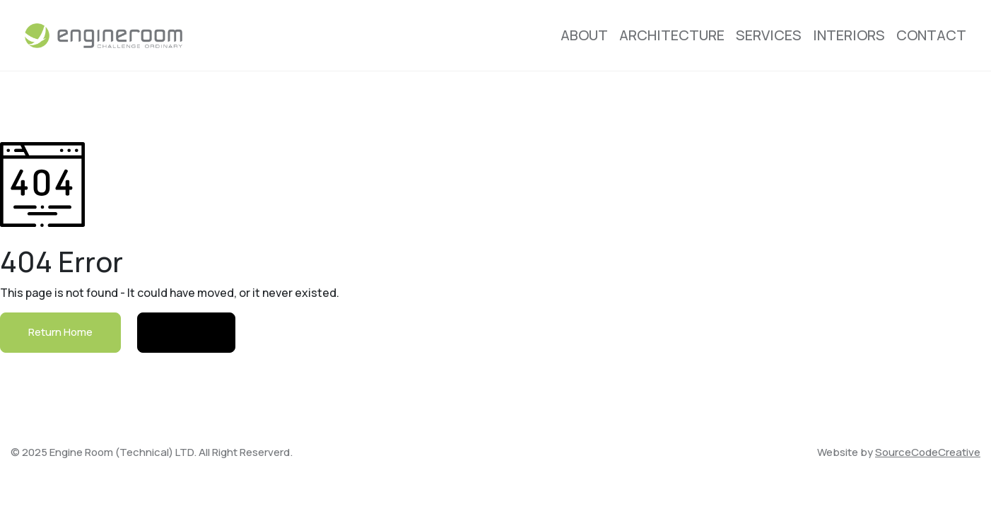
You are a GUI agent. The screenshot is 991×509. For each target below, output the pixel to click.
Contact (931, 35)
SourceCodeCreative (927, 452)
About (584, 35)
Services (769, 35)
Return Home (60, 331)
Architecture (672, 35)
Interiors (849, 35)
